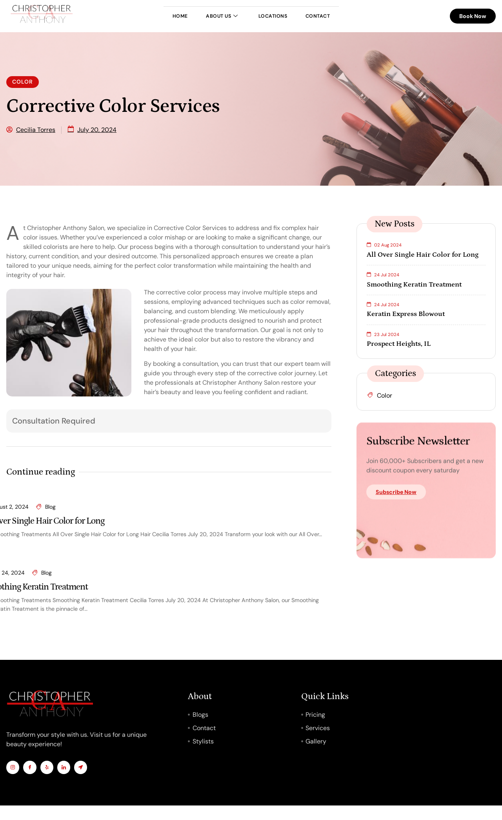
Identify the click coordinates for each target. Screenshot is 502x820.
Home (155, 16)
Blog (50, 606)
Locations (280, 16)
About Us (213, 16)
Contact (341, 16)
